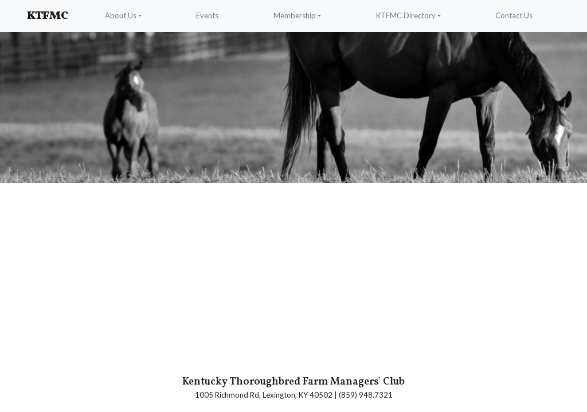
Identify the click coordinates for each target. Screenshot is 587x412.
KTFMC (47, 16)
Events (207, 15)
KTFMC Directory (406, 15)
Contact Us (514, 15)
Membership (294, 15)
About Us (120, 15)
